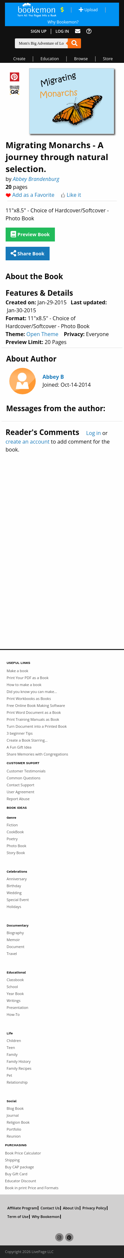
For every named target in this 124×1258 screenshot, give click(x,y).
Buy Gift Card (16, 1173)
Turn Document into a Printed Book (37, 726)
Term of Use (17, 1217)
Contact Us (50, 1208)
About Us (71, 1208)
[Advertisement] (62, 537)
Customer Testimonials (26, 770)
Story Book (16, 852)
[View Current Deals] (62, 10)
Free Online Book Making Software (36, 705)
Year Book (15, 993)
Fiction (12, 824)
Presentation (17, 1007)
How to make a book (24, 684)
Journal (13, 1115)
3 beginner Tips (20, 733)
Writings (14, 1000)
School (12, 986)
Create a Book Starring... (27, 740)
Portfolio (14, 1129)
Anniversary (17, 878)
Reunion (14, 1136)
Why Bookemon (46, 1217)
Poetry (12, 838)
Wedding (14, 892)
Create (19, 59)
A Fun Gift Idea (19, 747)
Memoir (13, 939)
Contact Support (20, 784)
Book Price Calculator (23, 1152)
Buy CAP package (19, 1166)
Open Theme (42, 334)
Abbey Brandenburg (36, 179)
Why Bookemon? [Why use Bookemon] (63, 22)
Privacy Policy (94, 1208)
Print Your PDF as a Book (28, 677)
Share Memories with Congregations (37, 754)
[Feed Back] (77, 31)
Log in (93, 433)
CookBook (15, 831)
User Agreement (20, 791)
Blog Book (15, 1108)
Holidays (14, 906)
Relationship (17, 1082)
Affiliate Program (22, 1208)
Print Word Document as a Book (34, 712)
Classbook (15, 979)
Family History (19, 1061)
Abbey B (53, 376)
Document (15, 946)
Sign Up (39, 31)
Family (12, 1054)
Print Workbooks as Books (29, 698)
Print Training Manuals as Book (33, 719)
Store (108, 59)
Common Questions (23, 777)
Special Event (18, 899)
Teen (11, 1047)
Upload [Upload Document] (88, 10)
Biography (15, 932)
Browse (81, 59)
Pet (9, 1075)
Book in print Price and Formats (32, 1187)
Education (50, 59)
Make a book (17, 670)
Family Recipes (19, 1068)
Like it (73, 194)
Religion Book (18, 1122)
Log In (62, 31)
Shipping (12, 1159)
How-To (13, 1014)
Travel (12, 953)
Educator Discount (20, 1180)
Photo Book (16, 845)
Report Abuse (18, 798)
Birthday (14, 885)
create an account (28, 441)
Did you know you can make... (32, 691)
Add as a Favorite (33, 194)
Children (14, 1040)
